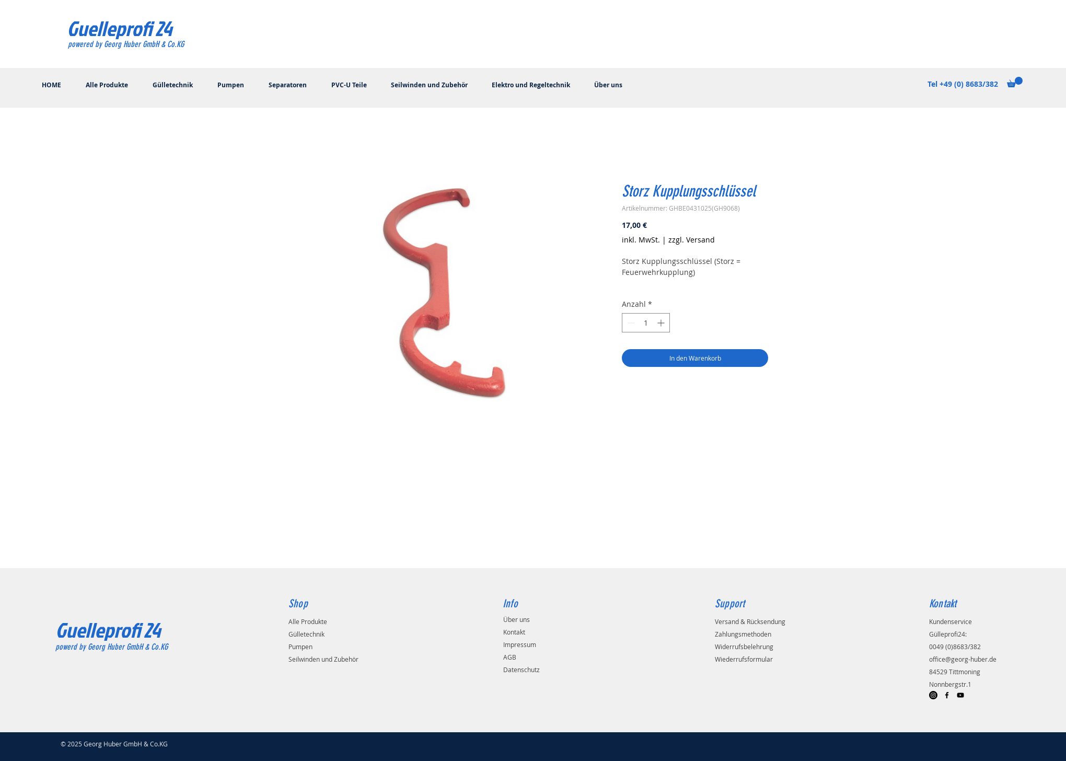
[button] (1015, 82)
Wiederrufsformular (744, 659)
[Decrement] (629, 323)
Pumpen (300, 646)
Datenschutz (521, 669)
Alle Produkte (307, 621)
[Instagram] (933, 695)
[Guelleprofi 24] (119, 28)
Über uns (516, 619)
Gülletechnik (306, 634)
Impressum (519, 644)
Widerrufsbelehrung (744, 646)
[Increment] (661, 323)
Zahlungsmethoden (743, 634)
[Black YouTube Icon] (960, 695)
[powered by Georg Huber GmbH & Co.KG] (145, 44)
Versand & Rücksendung (750, 621)
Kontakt (514, 632)
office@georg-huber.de (963, 659)
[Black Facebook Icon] (947, 695)
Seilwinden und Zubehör (323, 659)
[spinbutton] (645, 323)
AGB (509, 657)
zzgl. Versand (691, 240)
